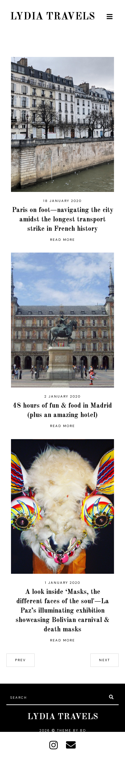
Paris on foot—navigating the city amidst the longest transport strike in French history (62, 219)
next (104, 660)
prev (20, 660)
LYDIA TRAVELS (52, 17)
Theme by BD (71, 730)
